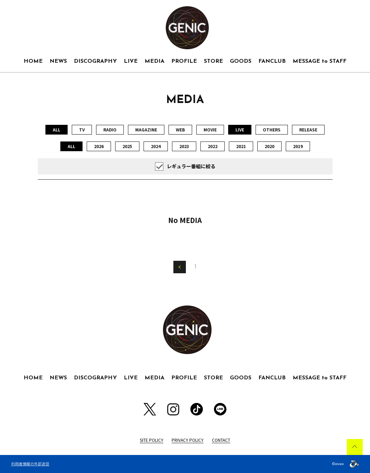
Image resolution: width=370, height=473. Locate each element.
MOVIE (210, 129)
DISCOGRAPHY (95, 61)
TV (82, 129)
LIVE (131, 61)
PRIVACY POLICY (188, 440)
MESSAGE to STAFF (319, 61)
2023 (184, 146)
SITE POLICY (151, 440)
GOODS (240, 61)
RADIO (110, 129)
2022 (212, 146)
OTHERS (272, 129)
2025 (127, 146)
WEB (180, 129)
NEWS (58, 61)
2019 (298, 146)
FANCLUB (272, 61)
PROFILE (184, 61)
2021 (241, 146)
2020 (269, 146)
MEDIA (154, 61)
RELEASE (308, 129)
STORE (213, 61)
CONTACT (221, 440)
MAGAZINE (146, 129)
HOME (33, 61)
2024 (156, 146)
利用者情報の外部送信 (30, 463)
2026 (99, 146)
